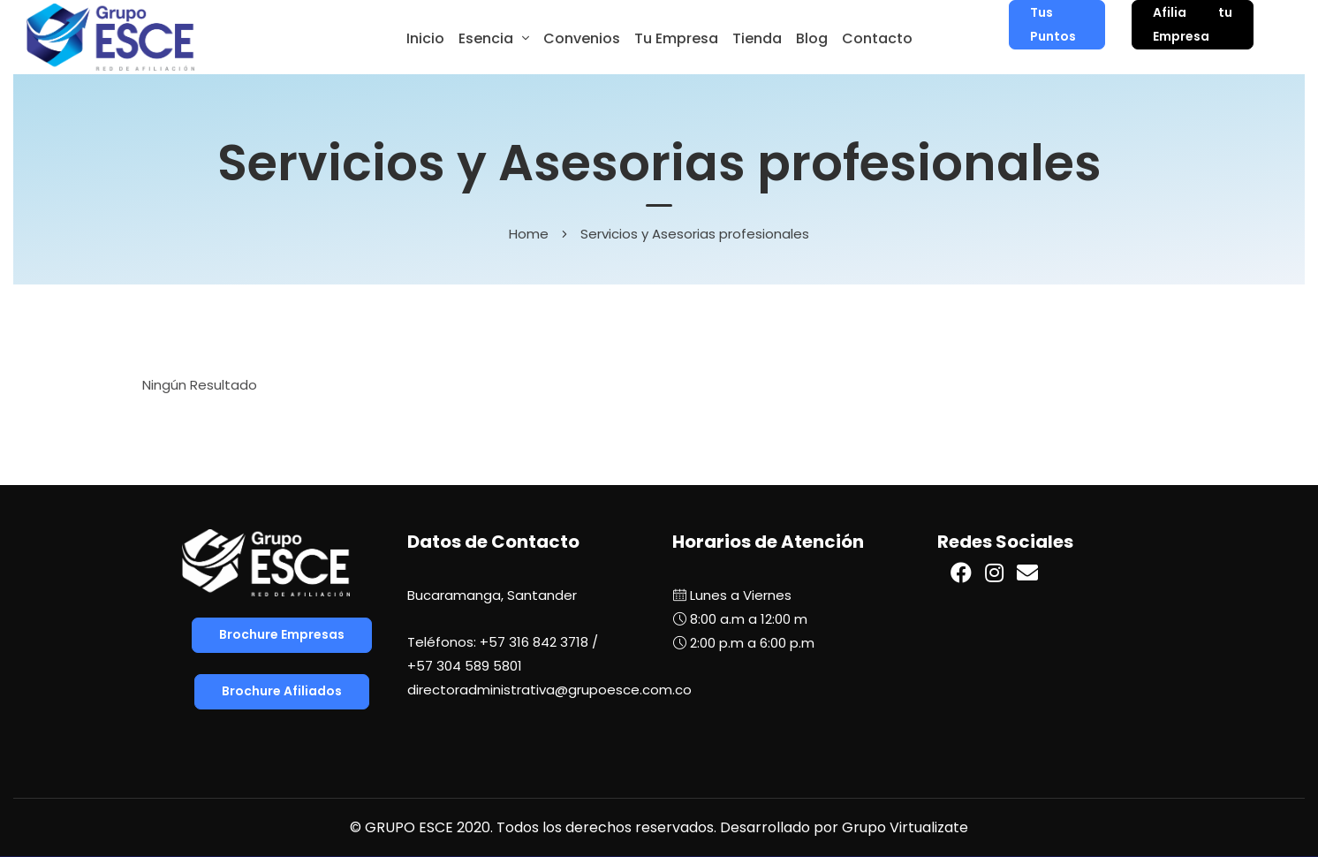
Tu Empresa (676, 38)
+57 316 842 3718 (534, 642)
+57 (464, 665)
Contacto (877, 38)
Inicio (425, 38)
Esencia (485, 38)
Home (529, 233)
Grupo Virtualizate (905, 827)
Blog (812, 38)
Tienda (757, 38)
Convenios (581, 38)
